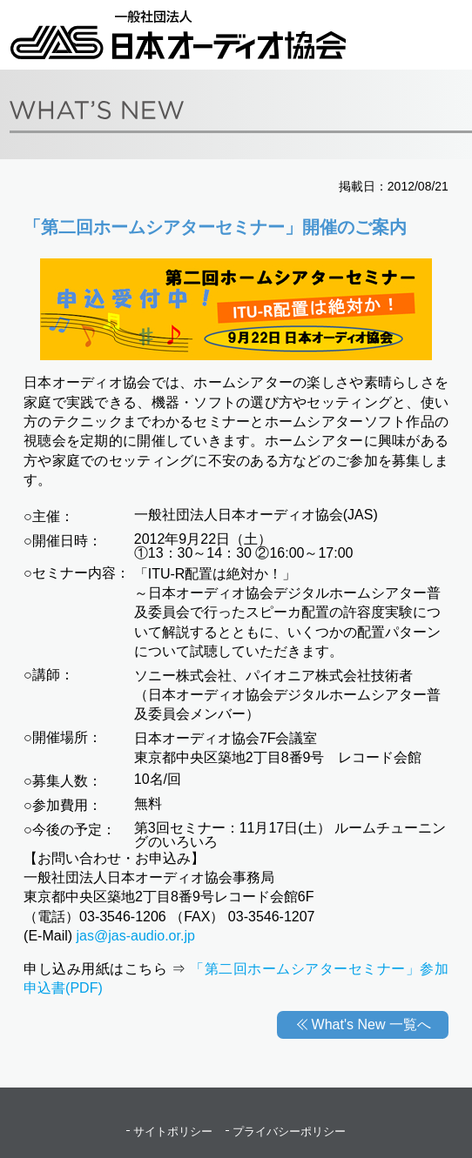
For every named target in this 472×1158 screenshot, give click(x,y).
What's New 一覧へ (371, 1024)
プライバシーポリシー (289, 1131)
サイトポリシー (172, 1131)
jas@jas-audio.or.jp (136, 935)
